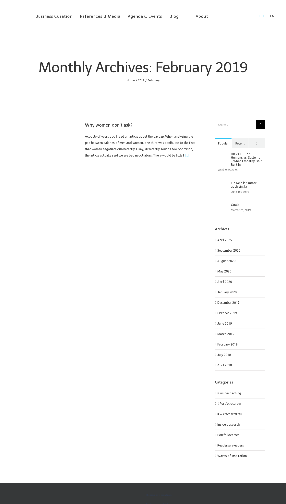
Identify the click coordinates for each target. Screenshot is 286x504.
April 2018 (224, 365)
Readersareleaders (230, 445)
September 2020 (228, 250)
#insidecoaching (229, 393)
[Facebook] (255, 16)
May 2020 (224, 271)
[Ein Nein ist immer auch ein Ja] (223, 184)
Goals (235, 205)
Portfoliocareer (228, 435)
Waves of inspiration (232, 456)
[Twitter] (259, 16)
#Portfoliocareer (229, 403)
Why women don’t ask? (108, 125)
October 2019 (227, 313)
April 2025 (224, 240)
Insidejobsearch (228, 424)
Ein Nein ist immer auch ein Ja (243, 184)
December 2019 (228, 302)
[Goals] (223, 206)
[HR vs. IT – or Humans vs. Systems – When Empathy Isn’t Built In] (223, 155)
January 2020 (227, 292)
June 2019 (224, 323)
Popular (223, 143)
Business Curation (159, 495)
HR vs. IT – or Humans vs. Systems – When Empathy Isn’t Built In (246, 159)
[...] (187, 155)
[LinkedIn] (263, 16)
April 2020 (224, 282)
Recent (240, 143)
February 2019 (227, 344)
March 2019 (225, 334)
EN (272, 16)
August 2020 (226, 261)
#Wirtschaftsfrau (229, 414)
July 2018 (224, 355)
